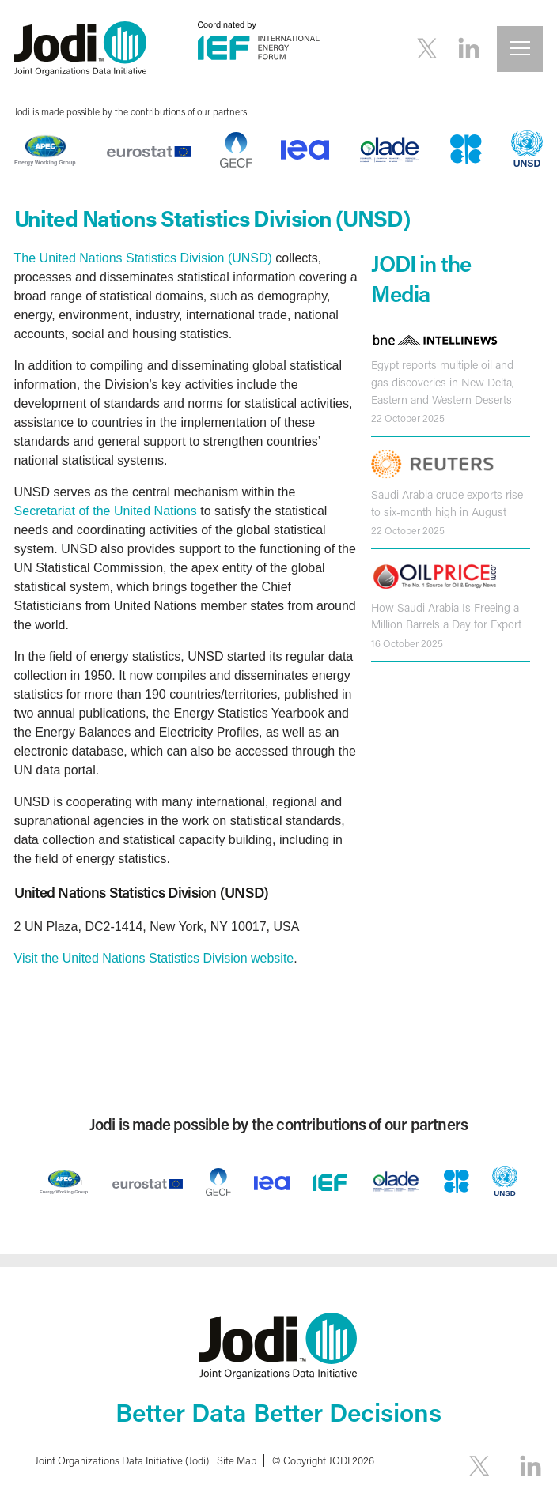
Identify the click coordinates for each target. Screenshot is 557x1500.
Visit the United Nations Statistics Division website (154, 958)
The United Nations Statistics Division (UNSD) (143, 258)
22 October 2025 (408, 418)
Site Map (236, 1460)
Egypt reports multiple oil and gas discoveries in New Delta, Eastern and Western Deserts (442, 381)
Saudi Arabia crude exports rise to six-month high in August (447, 503)
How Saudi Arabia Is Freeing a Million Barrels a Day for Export (446, 616)
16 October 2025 (407, 643)
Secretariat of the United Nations (105, 511)
